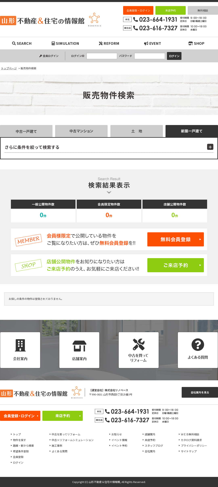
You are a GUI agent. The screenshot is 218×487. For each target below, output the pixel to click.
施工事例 (57, 445)
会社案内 (150, 451)
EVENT (152, 43)
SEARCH (21, 43)
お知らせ (116, 434)
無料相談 (203, 10)
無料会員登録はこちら (109, 239)
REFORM (109, 43)
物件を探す (19, 440)
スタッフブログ (154, 445)
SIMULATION (65, 43)
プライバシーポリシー (194, 445)
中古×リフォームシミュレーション (73, 440)
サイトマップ (189, 451)
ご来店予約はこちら (109, 265)
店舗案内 (150, 434)
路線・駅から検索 (23, 445)
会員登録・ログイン (138, 10)
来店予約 (170, 10)
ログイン (18, 462)
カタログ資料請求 (191, 440)
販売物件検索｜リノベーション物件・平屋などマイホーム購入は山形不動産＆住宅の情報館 (50, 19)
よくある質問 (59, 451)
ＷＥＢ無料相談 (190, 434)
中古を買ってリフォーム (66, 434)
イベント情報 (119, 440)
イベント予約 (119, 445)
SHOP (196, 43)
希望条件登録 (21, 451)
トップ (17, 434)
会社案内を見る (200, 392)
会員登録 (18, 457)
